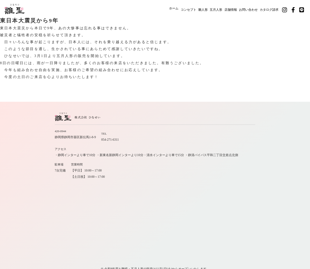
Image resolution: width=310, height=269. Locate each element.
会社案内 (240, 178)
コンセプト (170, 8)
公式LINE (265, 194)
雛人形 (189, 8)
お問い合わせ (247, 8)
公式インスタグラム (204, 194)
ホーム (151, 8)
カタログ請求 (272, 8)
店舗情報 (225, 8)
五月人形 (206, 8)
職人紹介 (203, 178)
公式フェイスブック (238, 194)
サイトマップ (262, 186)
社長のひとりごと (234, 186)
